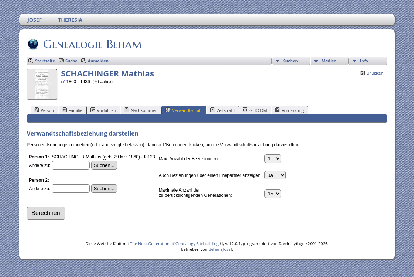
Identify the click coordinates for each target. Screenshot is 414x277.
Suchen (290, 61)
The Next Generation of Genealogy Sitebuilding (174, 243)
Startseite (45, 61)
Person (44, 110)
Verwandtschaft (183, 110)
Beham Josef (220, 249)
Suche (71, 61)
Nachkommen (140, 110)
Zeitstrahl (222, 110)
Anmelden (98, 61)
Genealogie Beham (92, 44)
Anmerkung (289, 110)
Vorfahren (103, 110)
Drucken (375, 73)
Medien (329, 61)
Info (364, 61)
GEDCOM (255, 110)
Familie (72, 110)
